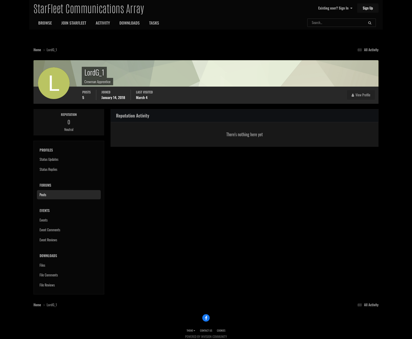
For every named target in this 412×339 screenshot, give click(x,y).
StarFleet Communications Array (88, 8)
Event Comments (50, 229)
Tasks (154, 23)
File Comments (49, 274)
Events (43, 220)
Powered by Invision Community (206, 336)
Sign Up (368, 8)
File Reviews (47, 285)
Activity (103, 23)
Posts (43, 194)
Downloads (129, 23)
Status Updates (49, 159)
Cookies (221, 330)
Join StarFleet (73, 23)
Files (42, 265)
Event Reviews (48, 239)
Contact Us (206, 330)
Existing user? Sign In (335, 8)
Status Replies (48, 169)
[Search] (322, 23)
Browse (45, 23)
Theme (190, 330)
